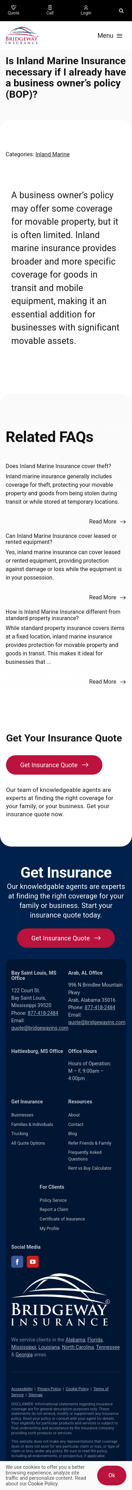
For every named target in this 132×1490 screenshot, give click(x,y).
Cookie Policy (77, 1389)
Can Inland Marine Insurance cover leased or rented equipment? (61, 539)
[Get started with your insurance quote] (66, 938)
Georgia (24, 1354)
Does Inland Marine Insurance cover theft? (58, 466)
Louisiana (49, 1347)
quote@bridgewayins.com (40, 1028)
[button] (121, 10)
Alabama (75, 1340)
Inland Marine (53, 154)
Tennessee (108, 1347)
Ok (111, 1475)
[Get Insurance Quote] (54, 765)
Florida (94, 1340)
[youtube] (33, 1262)
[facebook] (17, 1262)
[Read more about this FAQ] (107, 521)
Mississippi (23, 1347)
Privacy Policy (49, 1389)
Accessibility (22, 1389)
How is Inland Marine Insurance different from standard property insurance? (63, 615)
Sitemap (36, 1395)
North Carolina (78, 1347)
